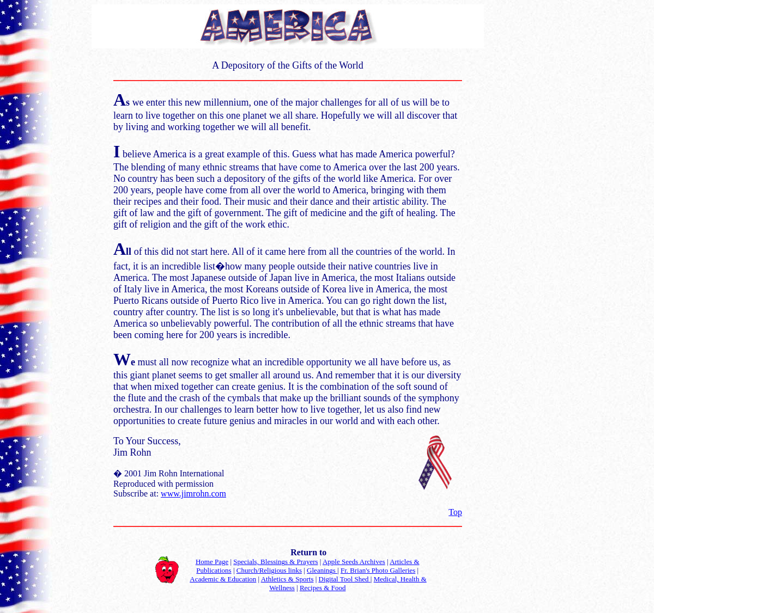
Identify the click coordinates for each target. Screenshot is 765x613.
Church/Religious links (269, 570)
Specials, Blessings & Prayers (275, 561)
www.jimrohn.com (193, 493)
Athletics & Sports (287, 579)
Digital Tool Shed (345, 579)
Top (455, 512)
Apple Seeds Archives (354, 561)
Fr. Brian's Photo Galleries (378, 570)
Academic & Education (223, 579)
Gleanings (322, 570)
